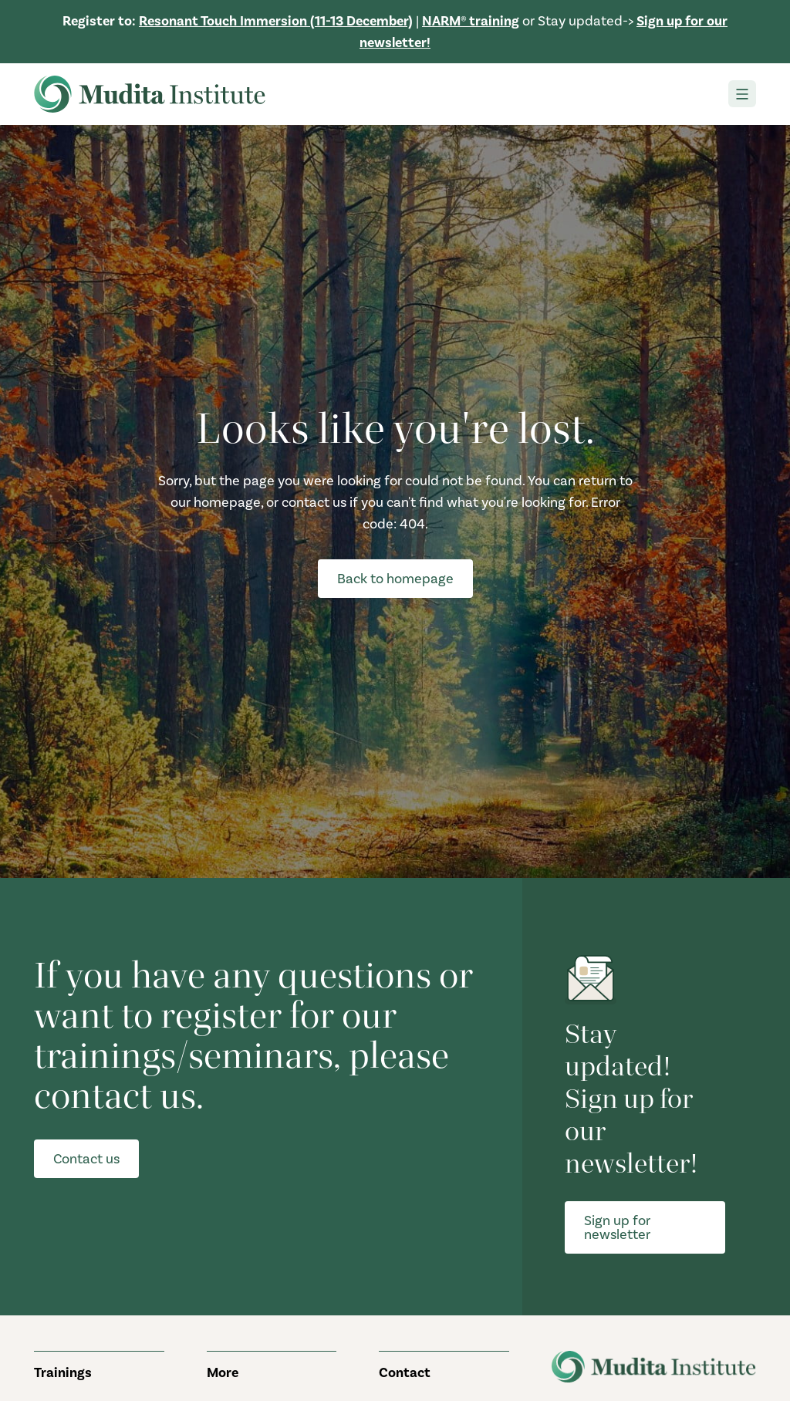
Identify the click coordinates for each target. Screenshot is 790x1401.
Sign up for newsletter (617, 1227)
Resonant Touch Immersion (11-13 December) (276, 20)
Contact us (86, 1158)
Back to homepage (395, 578)
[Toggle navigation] (742, 93)
